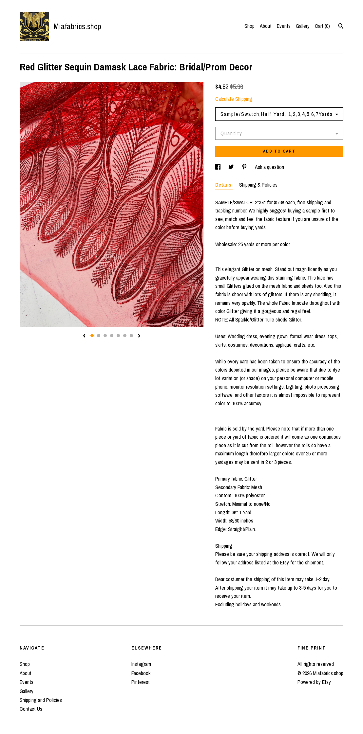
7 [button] (131, 335)
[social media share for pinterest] (245, 167)
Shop (249, 25)
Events (284, 25)
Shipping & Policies (258, 184)
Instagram (141, 664)
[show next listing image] (139, 336)
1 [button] (92, 335)
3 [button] (105, 335)
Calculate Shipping (233, 98)
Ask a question (269, 167)
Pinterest (140, 682)
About (266, 25)
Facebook (140, 673)
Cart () (322, 25)
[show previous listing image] (84, 336)
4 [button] (111, 335)
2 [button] (98, 335)
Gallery (303, 25)
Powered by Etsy (314, 682)
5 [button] (118, 335)
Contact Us (31, 708)
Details (224, 184)
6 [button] (124, 335)
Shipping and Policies (41, 700)
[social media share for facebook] (218, 167)
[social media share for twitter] (231, 167)
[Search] (340, 26)
